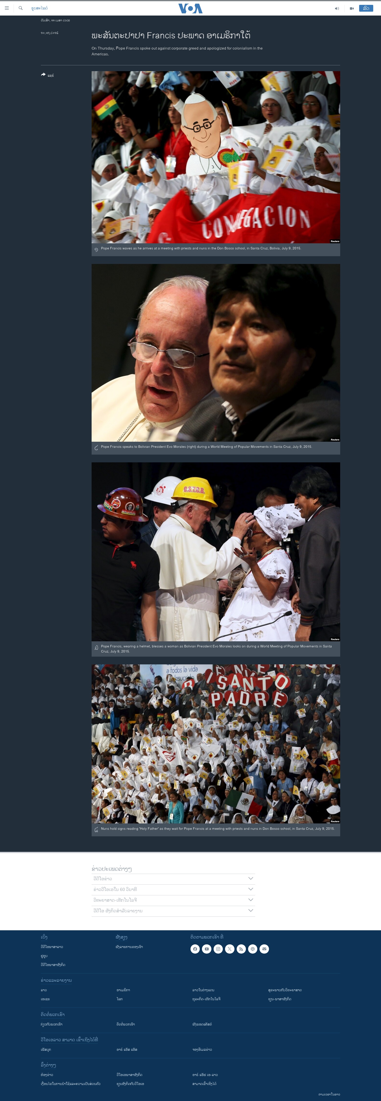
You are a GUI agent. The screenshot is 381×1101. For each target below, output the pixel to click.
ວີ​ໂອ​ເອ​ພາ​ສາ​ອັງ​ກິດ (129, 1074)
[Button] (47, 76)
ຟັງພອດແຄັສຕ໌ (202, 1024)
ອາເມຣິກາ (123, 990)
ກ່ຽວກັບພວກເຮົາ (51, 1024)
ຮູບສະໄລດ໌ (39, 8)
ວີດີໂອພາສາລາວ (52, 946)
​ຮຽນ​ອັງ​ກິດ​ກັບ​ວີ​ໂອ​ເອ (130, 1083)
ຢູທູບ (44, 955)
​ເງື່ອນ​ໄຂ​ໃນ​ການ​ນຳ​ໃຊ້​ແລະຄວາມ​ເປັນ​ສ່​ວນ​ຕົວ (71, 1083)
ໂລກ (120, 999)
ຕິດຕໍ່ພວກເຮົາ (126, 1024)
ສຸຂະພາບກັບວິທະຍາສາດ (285, 990)
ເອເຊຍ (45, 999)
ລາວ (44, 990)
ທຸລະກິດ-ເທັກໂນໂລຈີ (206, 999)
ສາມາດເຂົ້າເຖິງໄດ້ (204, 1083)
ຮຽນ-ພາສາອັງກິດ (279, 999)
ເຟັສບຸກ (46, 1049)
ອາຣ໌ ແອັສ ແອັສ (127, 1049)
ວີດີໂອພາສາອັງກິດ (53, 964)
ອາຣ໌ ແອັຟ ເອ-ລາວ (205, 1074)
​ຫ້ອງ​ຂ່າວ (47, 1074)
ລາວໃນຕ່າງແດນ (203, 990)
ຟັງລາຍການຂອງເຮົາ (129, 946)
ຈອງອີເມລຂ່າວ (202, 1049)
